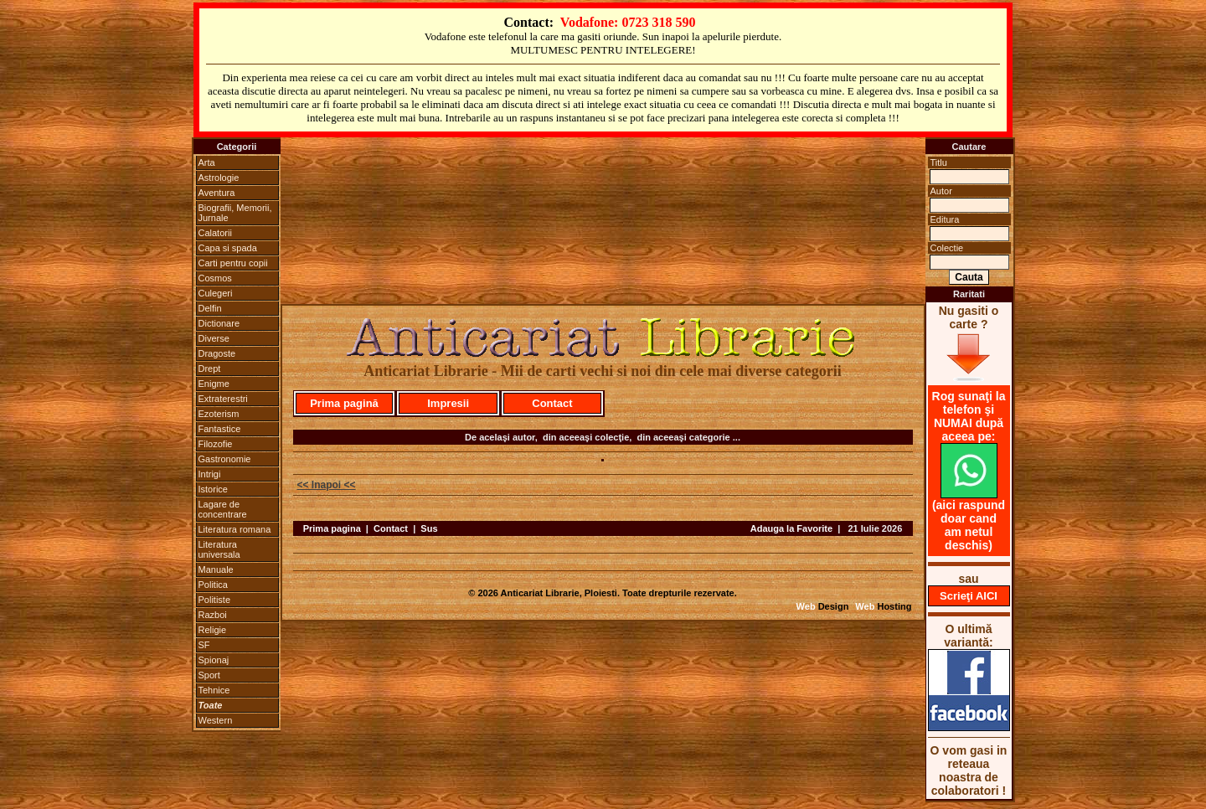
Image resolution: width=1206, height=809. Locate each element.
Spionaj (213, 660)
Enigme (213, 384)
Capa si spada (227, 248)
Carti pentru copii (233, 263)
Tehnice (214, 690)
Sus (428, 528)
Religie (212, 630)
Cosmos (215, 278)
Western (215, 720)
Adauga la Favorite (791, 528)
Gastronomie (224, 459)
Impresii (448, 403)
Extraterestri (223, 399)
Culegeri (215, 293)
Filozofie (215, 444)
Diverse (213, 338)
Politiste (214, 600)
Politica (213, 585)
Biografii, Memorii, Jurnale (235, 213)
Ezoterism (219, 414)
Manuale (216, 569)
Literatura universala (219, 549)
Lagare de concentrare (222, 509)
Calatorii (215, 233)
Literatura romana (234, 529)
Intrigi (209, 474)
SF (204, 645)
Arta (206, 162)
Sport (209, 675)
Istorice (213, 489)
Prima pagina (332, 528)
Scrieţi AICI (968, 596)
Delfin (210, 308)
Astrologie (219, 178)
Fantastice (219, 429)
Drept (209, 368)
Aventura (216, 193)
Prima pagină (344, 403)
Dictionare (219, 323)
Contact (552, 403)
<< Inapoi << (326, 485)
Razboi (212, 615)
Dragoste (217, 353)
